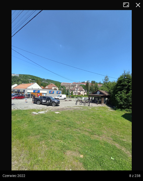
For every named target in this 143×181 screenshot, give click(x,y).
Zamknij (138, 5)
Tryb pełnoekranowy (128, 5)
